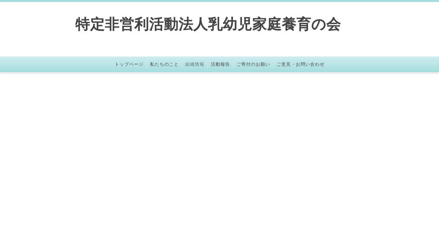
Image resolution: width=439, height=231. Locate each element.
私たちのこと (164, 64)
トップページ (129, 64)
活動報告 (220, 64)
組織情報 (194, 64)
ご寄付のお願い (253, 64)
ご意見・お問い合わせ (301, 64)
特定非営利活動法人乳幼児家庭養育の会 (208, 24)
